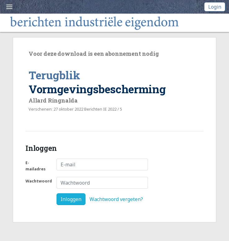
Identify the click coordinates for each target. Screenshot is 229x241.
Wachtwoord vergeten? (116, 199)
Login (214, 6)
